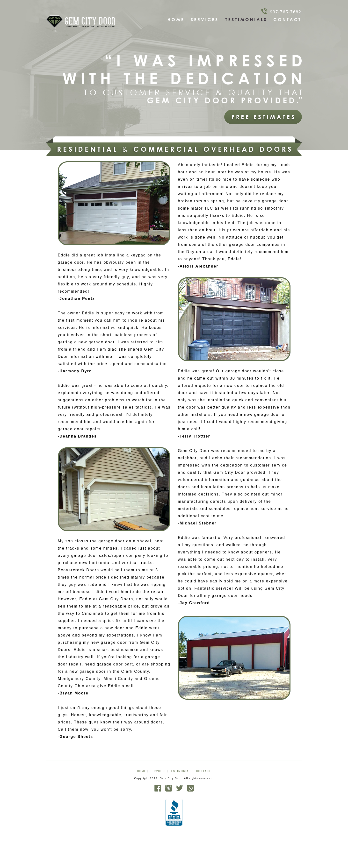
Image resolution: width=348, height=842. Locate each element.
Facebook (157, 788)
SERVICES (158, 771)
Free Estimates (263, 117)
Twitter (179, 788)
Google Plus (190, 788)
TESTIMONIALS (181, 771)
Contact (287, 19)
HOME (141, 771)
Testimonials (245, 19)
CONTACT (203, 771)
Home (175, 19)
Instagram (168, 788)
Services (204, 19)
